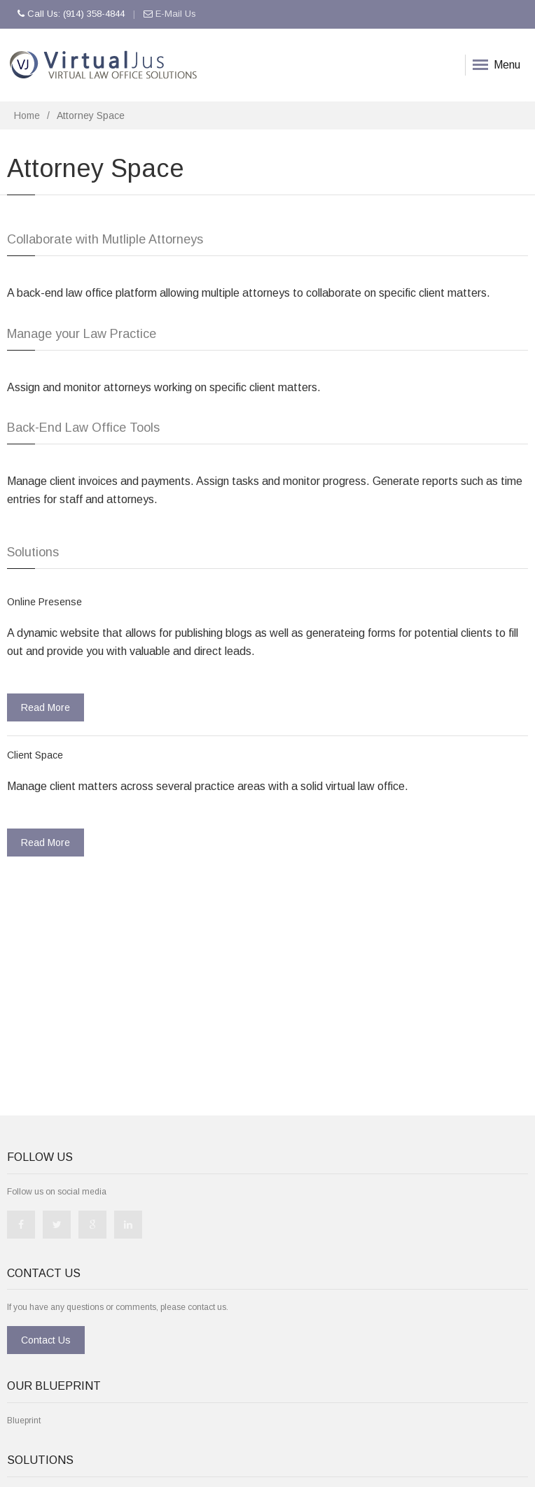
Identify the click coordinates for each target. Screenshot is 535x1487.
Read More (45, 707)
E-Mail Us (175, 13)
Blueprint (24, 1420)
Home (27, 115)
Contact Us (46, 1340)
